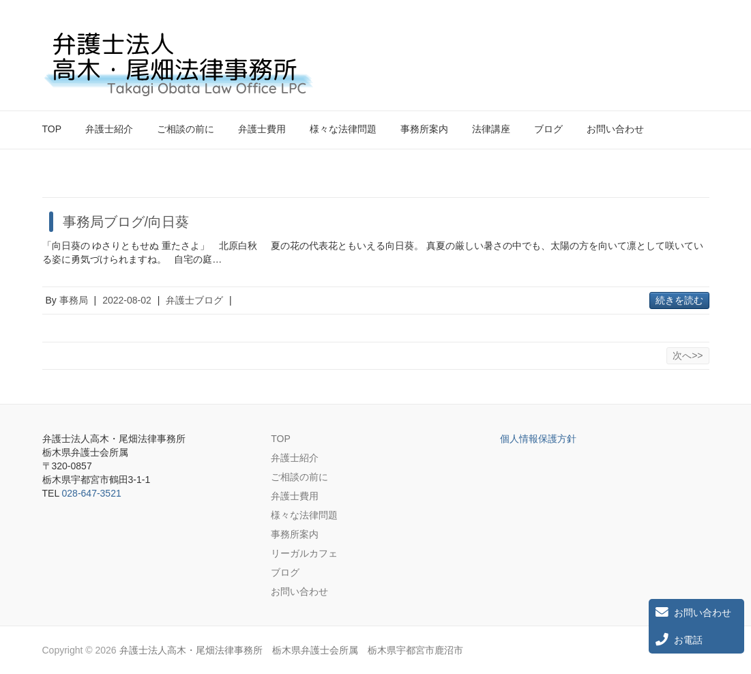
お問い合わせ (615, 128)
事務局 (73, 300)
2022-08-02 (126, 300)
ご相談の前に (185, 128)
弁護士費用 (262, 128)
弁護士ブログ (194, 300)
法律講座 (491, 128)
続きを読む (679, 300)
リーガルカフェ (304, 553)
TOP (52, 128)
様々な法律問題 (343, 128)
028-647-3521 (91, 493)
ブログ (548, 128)
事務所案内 (424, 128)
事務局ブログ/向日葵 (126, 221)
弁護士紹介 (109, 128)
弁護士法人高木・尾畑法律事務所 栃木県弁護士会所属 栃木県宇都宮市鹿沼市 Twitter (675, 43)
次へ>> (688, 355)
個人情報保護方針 (538, 438)
